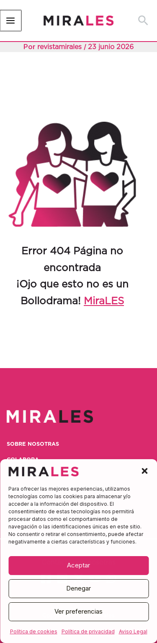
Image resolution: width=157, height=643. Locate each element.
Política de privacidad (88, 631)
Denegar (78, 588)
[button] (144, 471)
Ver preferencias (78, 611)
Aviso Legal (133, 631)
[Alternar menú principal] (10, 20)
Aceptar (78, 565)
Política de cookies (33, 631)
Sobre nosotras (33, 444)
